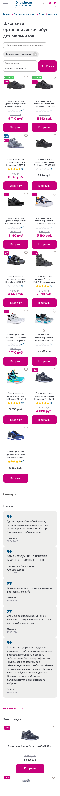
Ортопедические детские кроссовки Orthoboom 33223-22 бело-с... (44, 221)
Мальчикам (53, 14)
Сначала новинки (14, 69)
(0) (22, 111)
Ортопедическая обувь (24, 14)
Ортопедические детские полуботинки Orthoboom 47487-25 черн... (44, 396)
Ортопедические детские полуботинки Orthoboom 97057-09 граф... (15, 104)
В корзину (16, 127)
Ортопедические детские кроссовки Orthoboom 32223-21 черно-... (44, 338)
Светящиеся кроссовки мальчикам (25, 45)
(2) (22, 169)
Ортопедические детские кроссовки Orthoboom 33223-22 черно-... (15, 279)
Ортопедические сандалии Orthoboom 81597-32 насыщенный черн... (44, 279)
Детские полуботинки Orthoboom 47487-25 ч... (30, 746)
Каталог (6, 14)
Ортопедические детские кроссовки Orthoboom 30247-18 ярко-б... (16, 396)
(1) (51, 286)
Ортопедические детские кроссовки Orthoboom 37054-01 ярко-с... (16, 455)
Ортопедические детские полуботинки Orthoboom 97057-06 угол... (44, 104)
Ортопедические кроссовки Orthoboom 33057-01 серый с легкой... (16, 338)
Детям (41, 14)
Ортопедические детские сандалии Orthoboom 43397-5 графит (16, 162)
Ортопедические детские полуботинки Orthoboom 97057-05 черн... (44, 162)
